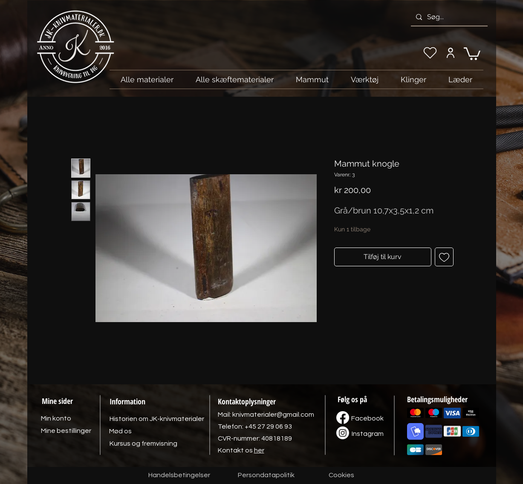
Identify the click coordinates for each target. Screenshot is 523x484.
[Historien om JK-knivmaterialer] (157, 418)
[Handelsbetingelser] (179, 475)
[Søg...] (448, 17)
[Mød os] (120, 431)
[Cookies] (341, 475)
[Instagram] (368, 433)
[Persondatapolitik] (266, 475)
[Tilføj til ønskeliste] (444, 257)
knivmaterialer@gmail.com (273, 414)
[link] (472, 53)
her (259, 450)
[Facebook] (367, 418)
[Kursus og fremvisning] (143, 443)
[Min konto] (451, 53)
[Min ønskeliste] (430, 52)
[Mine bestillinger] (66, 430)
